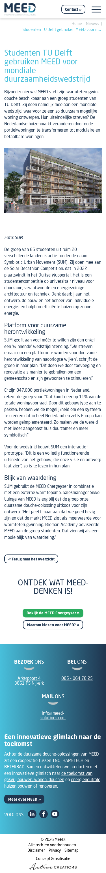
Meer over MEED (22, 799)
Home (77, 23)
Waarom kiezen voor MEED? (51, 625)
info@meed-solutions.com (53, 715)
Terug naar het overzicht (33, 559)
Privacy (55, 850)
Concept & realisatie (53, 863)
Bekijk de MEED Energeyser (51, 613)
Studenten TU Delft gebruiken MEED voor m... (62, 29)
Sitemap (71, 850)
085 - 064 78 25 (77, 678)
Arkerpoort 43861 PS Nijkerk (29, 681)
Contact (71, 9)
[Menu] (96, 9)
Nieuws (92, 23)
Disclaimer (36, 850)
